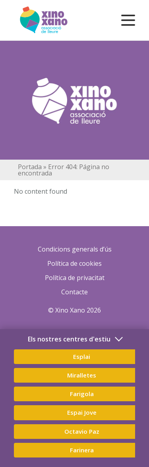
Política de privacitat (74, 277)
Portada (30, 166)
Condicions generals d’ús (75, 249)
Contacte (74, 292)
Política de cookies (74, 263)
